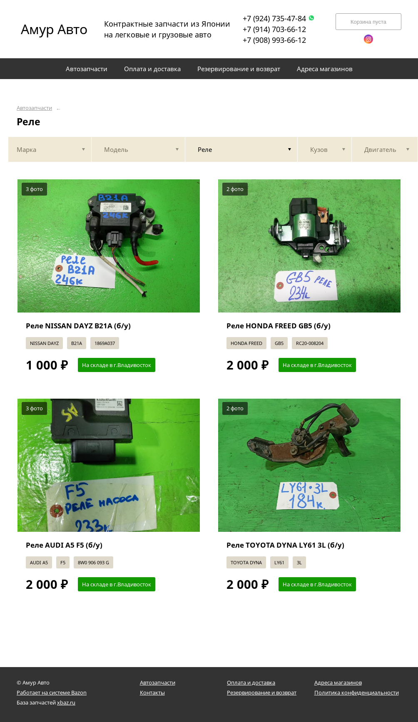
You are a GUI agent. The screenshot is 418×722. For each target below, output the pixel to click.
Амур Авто (54, 29)
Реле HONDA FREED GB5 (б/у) (278, 325)
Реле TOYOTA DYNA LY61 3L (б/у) (285, 545)
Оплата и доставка (251, 682)
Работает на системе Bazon (52, 692)
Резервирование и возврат (261, 692)
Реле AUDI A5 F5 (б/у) (64, 545)
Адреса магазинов (338, 682)
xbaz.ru (66, 702)
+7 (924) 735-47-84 (279, 18)
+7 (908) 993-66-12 (274, 40)
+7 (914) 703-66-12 (274, 29)
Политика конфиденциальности (356, 692)
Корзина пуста (368, 22)
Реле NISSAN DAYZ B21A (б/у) (78, 325)
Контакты (152, 692)
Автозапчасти (34, 108)
